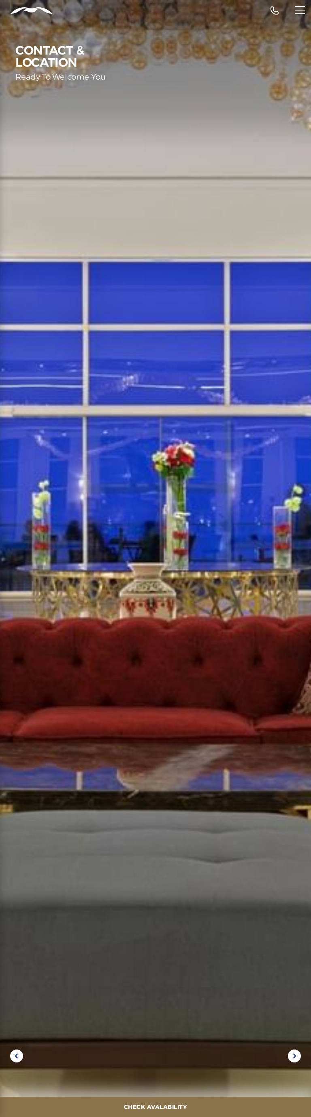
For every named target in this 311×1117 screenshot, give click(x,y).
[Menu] (300, 10)
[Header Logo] (26, 10)
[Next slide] (294, 1056)
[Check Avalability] (155, 1107)
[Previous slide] (16, 1056)
